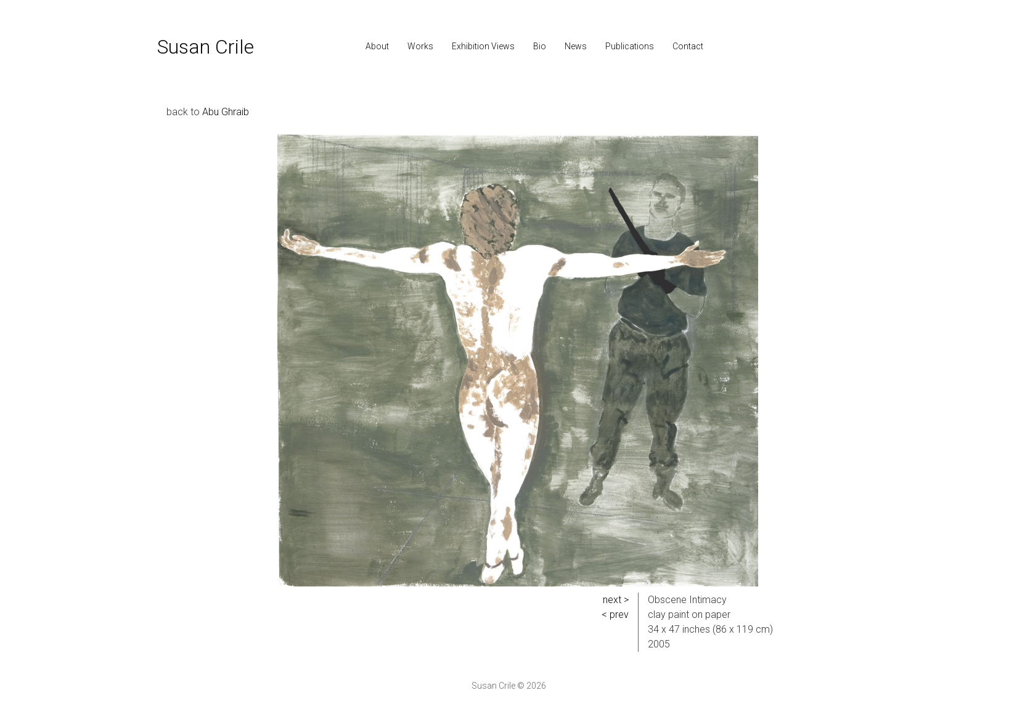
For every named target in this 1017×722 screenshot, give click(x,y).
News (576, 46)
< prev (615, 614)
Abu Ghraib (225, 112)
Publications (629, 46)
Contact (687, 46)
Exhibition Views (483, 46)
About (377, 46)
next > (616, 600)
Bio (539, 46)
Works (420, 46)
